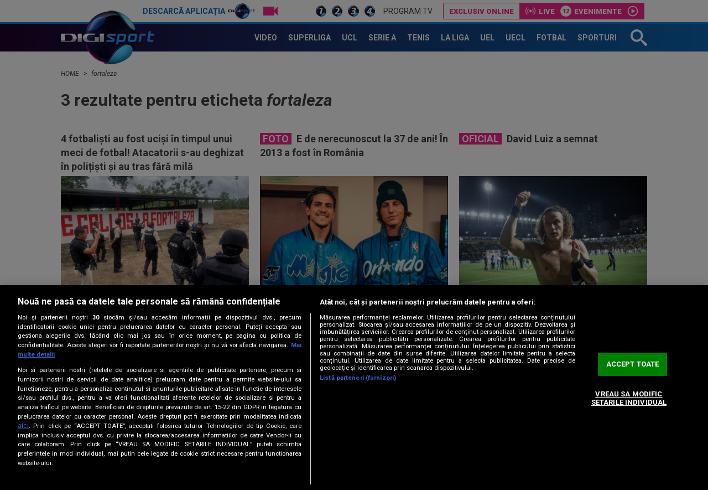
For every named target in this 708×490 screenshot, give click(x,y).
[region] (354, 387)
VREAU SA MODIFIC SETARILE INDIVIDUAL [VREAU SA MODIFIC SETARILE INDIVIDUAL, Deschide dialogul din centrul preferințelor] (629, 398)
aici (23, 426)
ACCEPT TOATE (632, 364)
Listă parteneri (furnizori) (358, 377)
